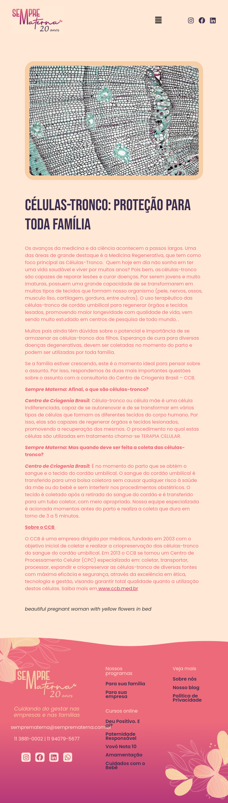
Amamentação (124, 754)
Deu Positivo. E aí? (123, 723)
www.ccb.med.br (118, 588)
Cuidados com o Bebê (125, 765)
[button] (158, 20)
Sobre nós (185, 679)
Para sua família (125, 683)
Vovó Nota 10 (121, 746)
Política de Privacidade (187, 697)
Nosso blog (186, 687)
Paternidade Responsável (121, 736)
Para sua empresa (116, 694)
